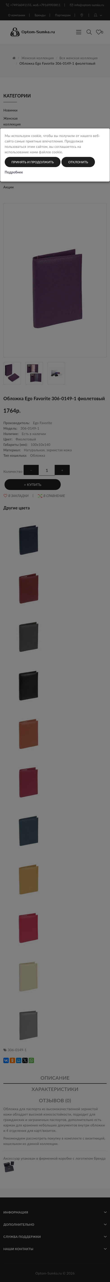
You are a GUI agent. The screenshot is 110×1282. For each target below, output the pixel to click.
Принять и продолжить (32, 162)
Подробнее (14, 172)
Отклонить (78, 162)
